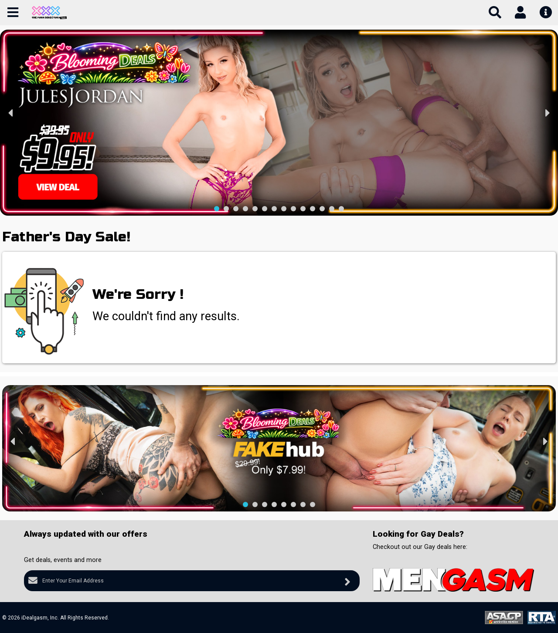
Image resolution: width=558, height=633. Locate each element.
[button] (216, 208)
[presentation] (11, 113)
